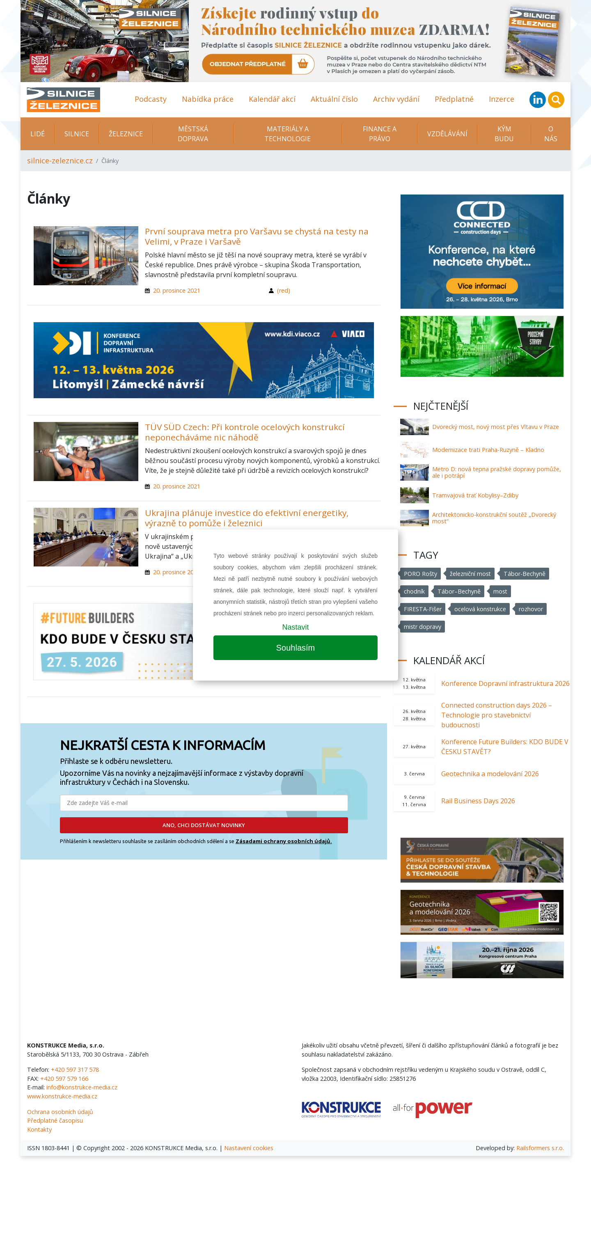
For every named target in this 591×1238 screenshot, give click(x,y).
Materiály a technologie (287, 133)
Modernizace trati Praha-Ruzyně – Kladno (488, 450)
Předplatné (454, 99)
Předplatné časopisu (55, 1120)
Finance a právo (379, 133)
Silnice (76, 133)
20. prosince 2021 (176, 290)
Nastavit (295, 627)
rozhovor (531, 609)
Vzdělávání (447, 133)
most (500, 591)
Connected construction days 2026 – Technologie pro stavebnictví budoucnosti (496, 715)
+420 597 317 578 (75, 1069)
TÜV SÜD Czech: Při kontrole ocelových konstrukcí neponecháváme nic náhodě (245, 432)
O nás (550, 133)
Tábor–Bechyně (459, 591)
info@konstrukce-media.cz (81, 1087)
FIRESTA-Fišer (423, 609)
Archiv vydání (396, 99)
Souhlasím (295, 647)
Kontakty (39, 1129)
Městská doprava (193, 133)
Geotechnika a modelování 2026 (490, 773)
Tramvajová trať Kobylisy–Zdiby (475, 495)
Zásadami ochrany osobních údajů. (284, 841)
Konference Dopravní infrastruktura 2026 (505, 683)
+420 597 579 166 (64, 1078)
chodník (414, 591)
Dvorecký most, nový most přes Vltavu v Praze (495, 427)
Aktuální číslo (334, 99)
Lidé (37, 133)
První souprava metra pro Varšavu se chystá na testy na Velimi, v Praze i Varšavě (257, 236)
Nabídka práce (208, 99)
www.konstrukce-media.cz (62, 1096)
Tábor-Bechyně (525, 574)
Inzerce (501, 99)
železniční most (471, 574)
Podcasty (151, 99)
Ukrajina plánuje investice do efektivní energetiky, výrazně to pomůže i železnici (246, 518)
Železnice (126, 133)
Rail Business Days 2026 (478, 800)
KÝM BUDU (504, 133)
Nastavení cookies (248, 1148)
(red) (283, 290)
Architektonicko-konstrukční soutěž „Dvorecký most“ (494, 518)
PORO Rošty (421, 574)
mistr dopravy (423, 626)
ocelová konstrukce (480, 609)
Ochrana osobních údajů (60, 1112)
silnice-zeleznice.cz (60, 160)
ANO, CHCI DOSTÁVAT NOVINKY (204, 825)
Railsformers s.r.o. (540, 1148)
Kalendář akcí (272, 99)
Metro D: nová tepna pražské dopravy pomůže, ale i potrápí (496, 472)
